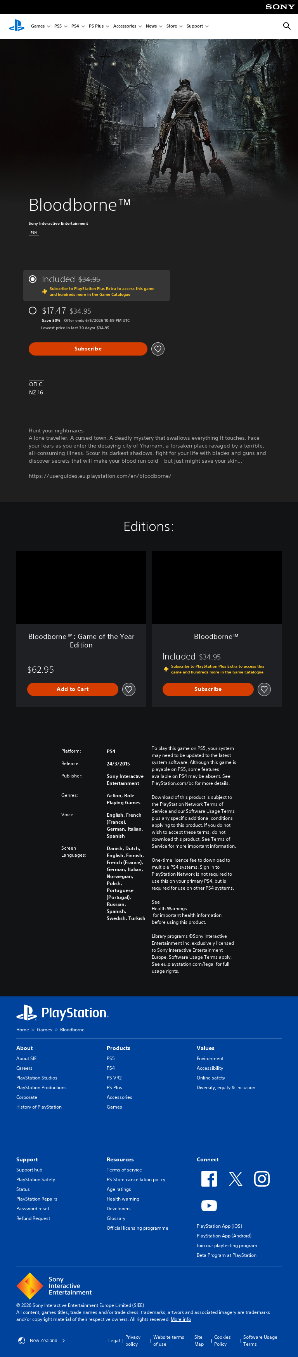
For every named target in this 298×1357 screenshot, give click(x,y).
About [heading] (24, 1048)
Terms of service (124, 1169)
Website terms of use (168, 1340)
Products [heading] (118, 1048)
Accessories (124, 27)
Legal (114, 1340)
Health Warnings (169, 909)
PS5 (58, 27)
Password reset (32, 1208)
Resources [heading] (120, 1159)
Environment (210, 1058)
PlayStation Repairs (36, 1199)
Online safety (211, 1077)
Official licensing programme (137, 1228)
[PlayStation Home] (16, 26)
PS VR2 (114, 1077)
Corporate (26, 1097)
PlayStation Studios (36, 1077)
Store (171, 27)
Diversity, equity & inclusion (226, 1087)
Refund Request (33, 1218)
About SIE (26, 1058)
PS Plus (96, 27)
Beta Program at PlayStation (226, 1255)
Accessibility (210, 1068)
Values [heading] (206, 1048)
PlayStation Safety (35, 1179)
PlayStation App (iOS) (219, 1226)
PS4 (75, 27)
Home (22, 1029)
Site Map (199, 1340)
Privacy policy (132, 1340)
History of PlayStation (39, 1107)
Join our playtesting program (227, 1245)
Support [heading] (27, 1159)
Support (195, 27)
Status (23, 1189)
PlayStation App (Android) (224, 1235)
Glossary (116, 1218)
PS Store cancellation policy (136, 1179)
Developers (119, 1208)
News (151, 27)
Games (38, 27)
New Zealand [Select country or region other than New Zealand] (41, 1340)
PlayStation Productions (41, 1087)
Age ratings (119, 1189)
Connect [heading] (207, 1159)
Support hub (29, 1169)
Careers (24, 1068)
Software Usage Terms (260, 1340)
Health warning (123, 1199)
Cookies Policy (222, 1340)
